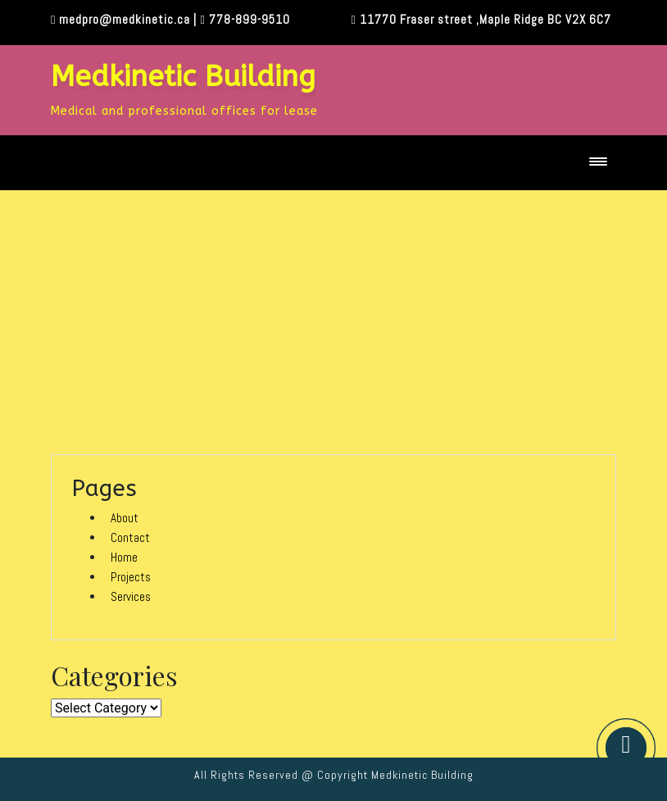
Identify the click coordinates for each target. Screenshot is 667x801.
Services (131, 596)
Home (124, 557)
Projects (131, 577)
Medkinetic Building (183, 76)
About (124, 518)
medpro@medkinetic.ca (124, 19)
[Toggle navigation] (598, 162)
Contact (130, 537)
